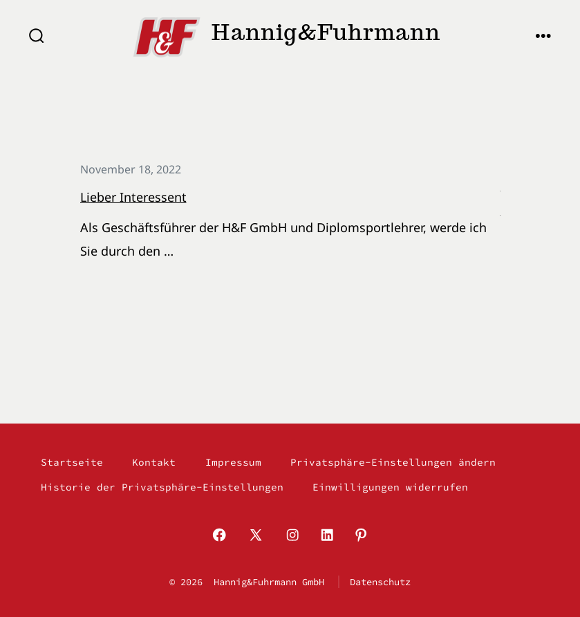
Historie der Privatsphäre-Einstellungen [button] (162, 487)
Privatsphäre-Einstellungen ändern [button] (393, 462)
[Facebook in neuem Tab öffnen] (219, 535)
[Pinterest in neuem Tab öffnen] (361, 535)
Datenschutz (380, 582)
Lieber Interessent (133, 197)
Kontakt (154, 462)
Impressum (233, 462)
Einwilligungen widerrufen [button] (390, 487)
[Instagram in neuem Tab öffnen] (292, 535)
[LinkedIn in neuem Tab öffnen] (327, 535)
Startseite (72, 462)
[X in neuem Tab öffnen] (256, 535)
